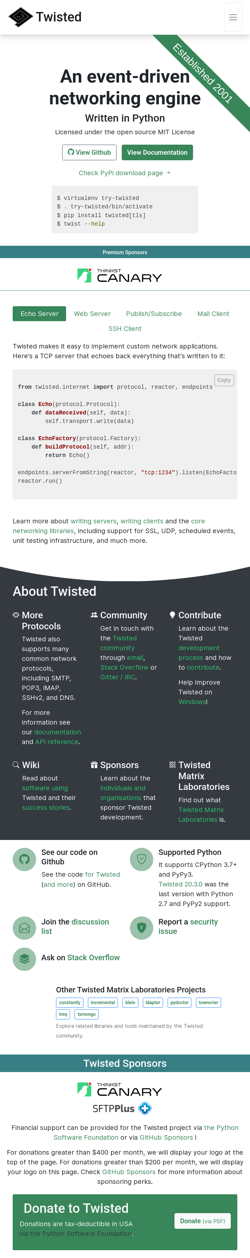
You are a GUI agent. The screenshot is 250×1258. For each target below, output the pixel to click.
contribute (203, 667)
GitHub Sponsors (166, 1137)
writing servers (94, 521)
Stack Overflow (125, 667)
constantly (69, 1002)
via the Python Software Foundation (75, 1234)
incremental (103, 1002)
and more (58, 884)
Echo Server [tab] (40, 314)
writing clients (141, 521)
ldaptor (153, 1002)
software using (45, 788)
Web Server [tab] (92, 314)
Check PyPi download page (125, 173)
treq (63, 1014)
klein (130, 1002)
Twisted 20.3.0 (181, 884)
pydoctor (179, 1002)
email (135, 658)
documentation (57, 732)
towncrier (208, 1002)
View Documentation (157, 152)
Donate (202, 1221)
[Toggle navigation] (233, 17)
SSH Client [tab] (125, 329)
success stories (46, 807)
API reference (56, 742)
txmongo (86, 1014)
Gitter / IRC (117, 677)
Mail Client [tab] (213, 314)
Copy (224, 380)
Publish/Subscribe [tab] (154, 314)
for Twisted (102, 874)
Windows (192, 702)
